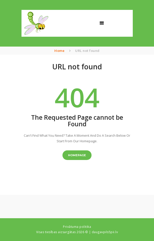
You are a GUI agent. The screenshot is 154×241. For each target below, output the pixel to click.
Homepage (77, 155)
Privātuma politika (77, 227)
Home (59, 50)
